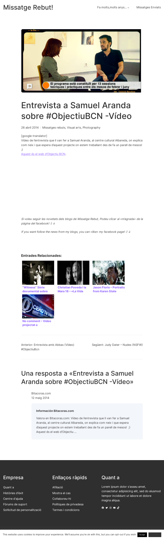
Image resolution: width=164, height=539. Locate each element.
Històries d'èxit (13, 493)
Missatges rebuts (53, 127)
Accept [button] (142, 535)
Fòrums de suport (15, 504)
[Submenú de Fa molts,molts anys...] (128, 7)
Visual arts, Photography (83, 127)
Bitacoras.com (41, 393)
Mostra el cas (61, 493)
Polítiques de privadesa (67, 504)
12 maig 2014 (40, 398)
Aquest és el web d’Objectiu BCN (43, 154)
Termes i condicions (65, 510)
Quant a (8, 487)
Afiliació (57, 487)
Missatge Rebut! (28, 7)
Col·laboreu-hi (61, 498)
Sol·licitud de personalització (22, 510)
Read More (154, 535)
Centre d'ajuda (13, 498)
